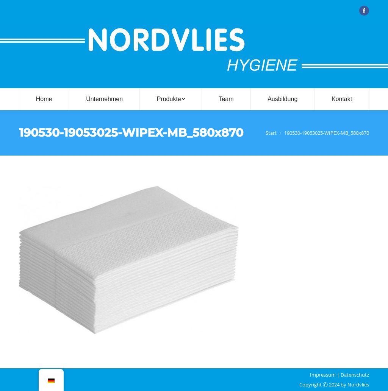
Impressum (323, 374)
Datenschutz (355, 374)
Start (271, 132)
